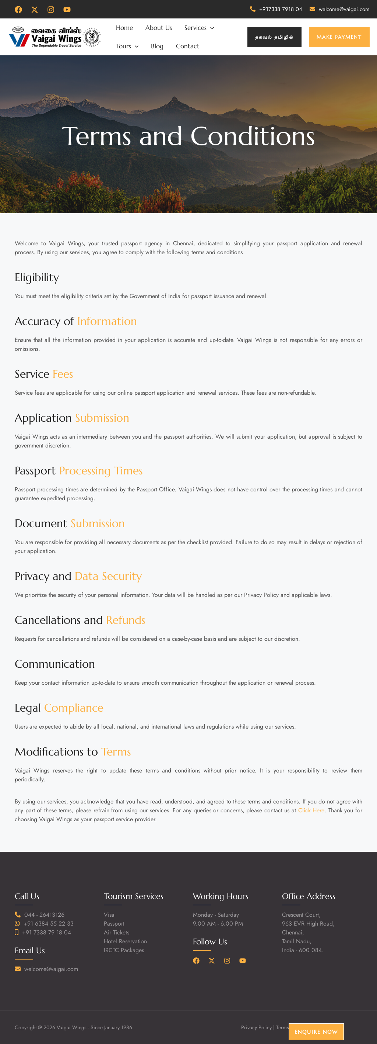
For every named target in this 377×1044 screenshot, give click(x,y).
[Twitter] (34, 9)
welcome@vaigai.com (344, 9)
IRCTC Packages (124, 950)
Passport (114, 923)
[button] (274, 37)
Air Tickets (116, 932)
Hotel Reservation (125, 941)
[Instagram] (50, 9)
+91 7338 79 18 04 (46, 932)
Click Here (312, 810)
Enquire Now (316, 1032)
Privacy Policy (256, 1027)
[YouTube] (67, 9)
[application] (210, 27)
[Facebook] (18, 9)
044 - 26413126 (44, 914)
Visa (109, 914)
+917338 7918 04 (280, 9)
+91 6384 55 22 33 (49, 923)
